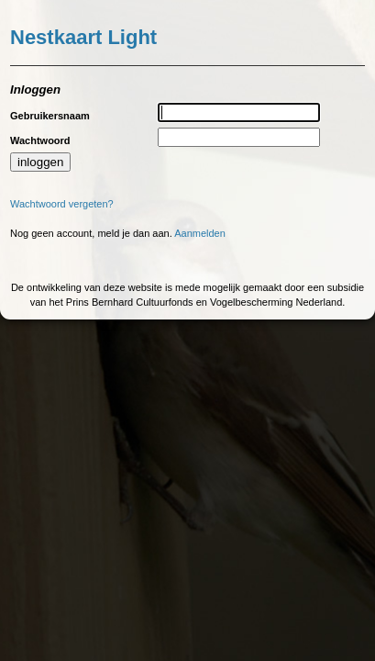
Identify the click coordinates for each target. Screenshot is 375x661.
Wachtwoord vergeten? (62, 203)
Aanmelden (200, 233)
